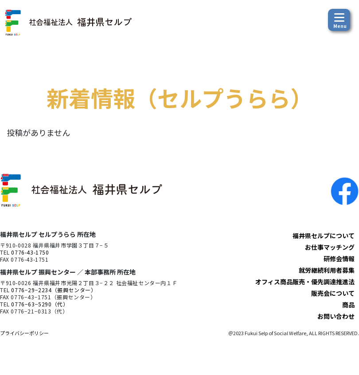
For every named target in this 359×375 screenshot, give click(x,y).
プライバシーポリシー (24, 332)
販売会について (333, 293)
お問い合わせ (336, 316)
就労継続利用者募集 (327, 270)
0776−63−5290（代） (39, 304)
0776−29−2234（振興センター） (53, 290)
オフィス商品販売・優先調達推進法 (305, 281)
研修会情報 (339, 258)
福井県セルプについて (324, 235)
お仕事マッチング (330, 247)
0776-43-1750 (30, 252)
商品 (348, 304)
